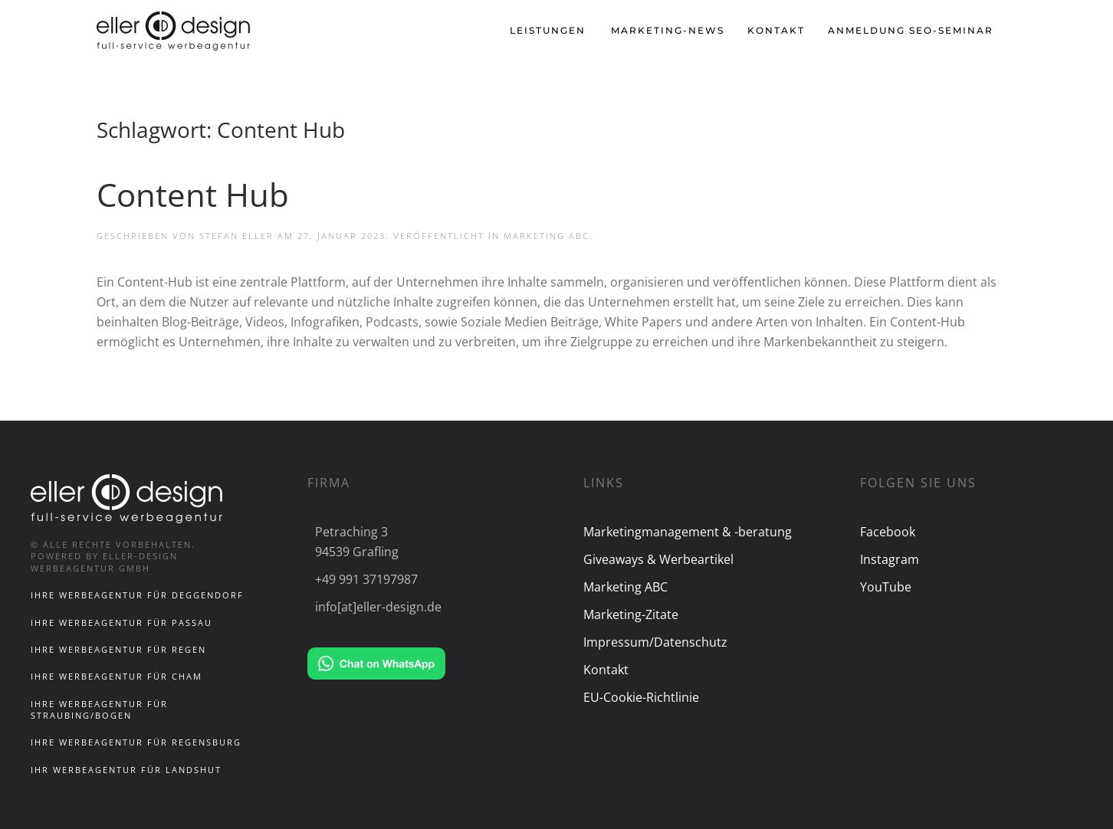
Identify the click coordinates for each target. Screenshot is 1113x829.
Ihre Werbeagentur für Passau (121, 622)
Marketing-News (667, 30)
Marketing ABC (546, 235)
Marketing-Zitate (630, 614)
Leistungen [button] (548, 30)
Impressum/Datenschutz (655, 642)
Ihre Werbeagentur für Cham (116, 676)
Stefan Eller (236, 235)
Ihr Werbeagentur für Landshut (126, 769)
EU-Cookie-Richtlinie (641, 697)
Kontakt (776, 30)
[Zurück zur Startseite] (175, 30)
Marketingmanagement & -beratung (687, 531)
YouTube (885, 586)
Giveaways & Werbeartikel (658, 559)
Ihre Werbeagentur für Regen (118, 649)
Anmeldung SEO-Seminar (910, 30)
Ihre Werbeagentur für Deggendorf (137, 595)
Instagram (889, 559)
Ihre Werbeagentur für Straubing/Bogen (99, 709)
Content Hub (193, 194)
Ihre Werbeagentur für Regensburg (136, 742)
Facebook (887, 531)
